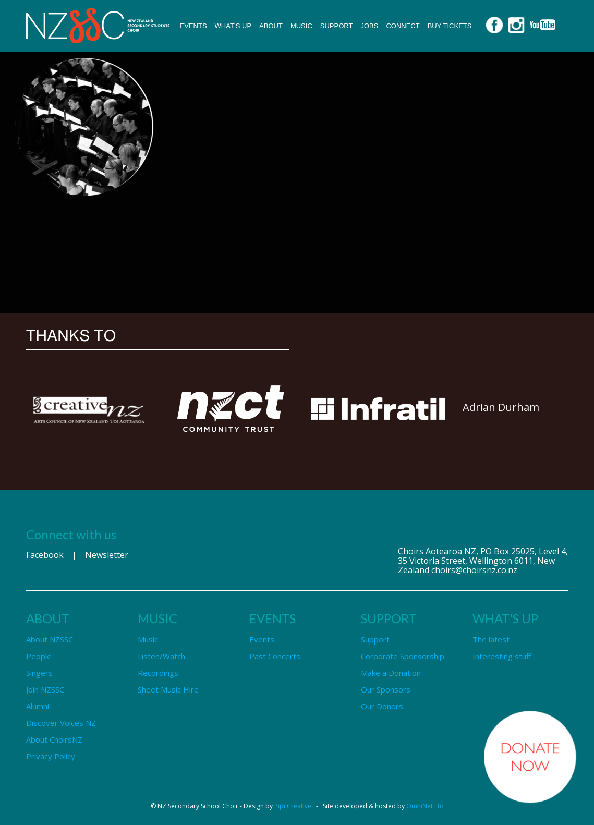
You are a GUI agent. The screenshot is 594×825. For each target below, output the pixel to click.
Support (336, 26)
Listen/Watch (161, 656)
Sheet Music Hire (168, 689)
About (271, 26)
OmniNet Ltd (425, 806)
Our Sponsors (385, 689)
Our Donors (382, 706)
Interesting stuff (501, 656)
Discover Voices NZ (61, 723)
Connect (402, 26)
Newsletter (106, 555)
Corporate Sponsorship (402, 656)
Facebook (45, 555)
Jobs (369, 26)
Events (193, 26)
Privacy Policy (50, 756)
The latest (491, 639)
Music (301, 26)
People (39, 656)
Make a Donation (391, 673)
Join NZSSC (45, 689)
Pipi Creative (292, 806)
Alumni (37, 706)
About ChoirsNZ (54, 739)
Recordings (158, 673)
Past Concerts (274, 656)
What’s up (233, 26)
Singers (39, 673)
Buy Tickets (450, 26)
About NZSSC (49, 639)
